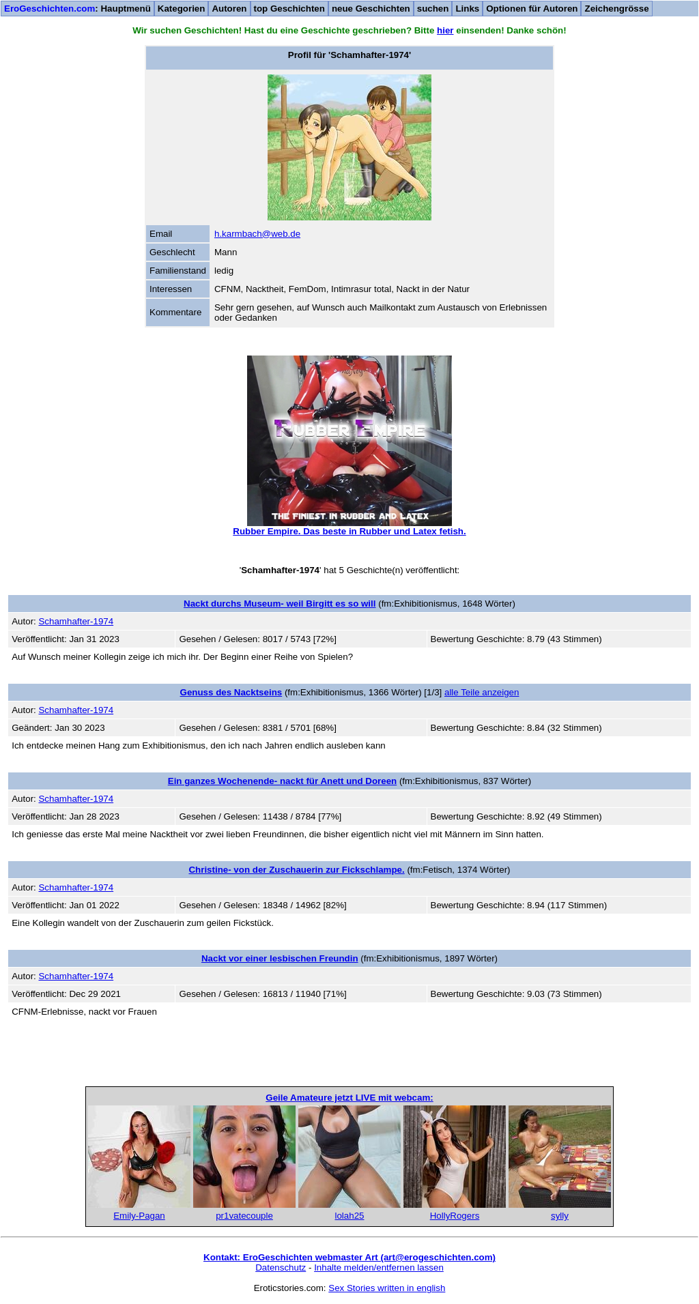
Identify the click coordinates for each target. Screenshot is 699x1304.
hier (445, 30)
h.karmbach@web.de (257, 234)
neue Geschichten (371, 8)
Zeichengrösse (616, 8)
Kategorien (181, 8)
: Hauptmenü (77, 8)
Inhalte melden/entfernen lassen (379, 1267)
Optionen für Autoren (531, 8)
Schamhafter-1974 (75, 621)
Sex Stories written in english (386, 1288)
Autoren (229, 8)
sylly (560, 1216)
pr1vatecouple (244, 1216)
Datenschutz (280, 1267)
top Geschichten (289, 8)
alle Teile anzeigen (481, 692)
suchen (433, 8)
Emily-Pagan (139, 1216)
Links (467, 8)
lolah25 (350, 1216)
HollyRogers (455, 1216)
